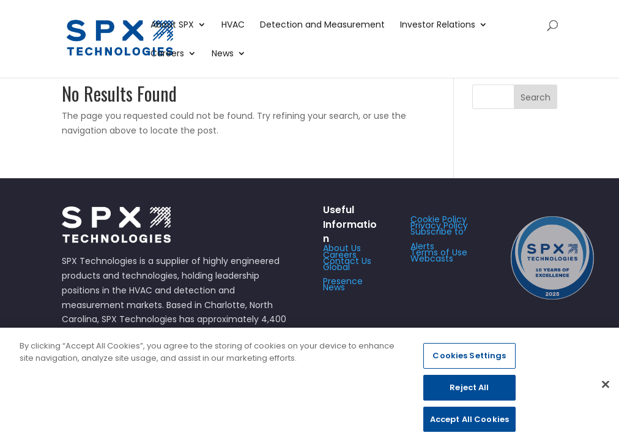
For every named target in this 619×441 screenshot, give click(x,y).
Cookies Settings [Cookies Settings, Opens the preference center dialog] (469, 360)
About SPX (172, 25)
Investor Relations (437, 25)
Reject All (469, 392)
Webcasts (431, 258)
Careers (167, 54)
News (223, 54)
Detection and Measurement (322, 25)
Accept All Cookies (469, 423)
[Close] (605, 389)
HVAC (233, 25)
